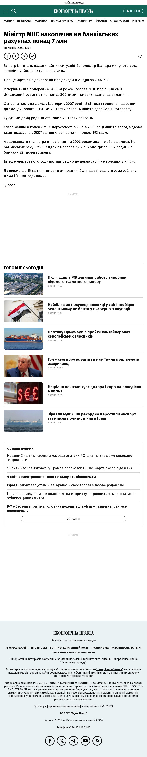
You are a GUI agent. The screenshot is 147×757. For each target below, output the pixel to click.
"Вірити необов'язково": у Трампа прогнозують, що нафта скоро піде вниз (69, 468)
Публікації (24, 20)
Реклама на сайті (16, 647)
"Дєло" (9, 185)
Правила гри (84, 20)
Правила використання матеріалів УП (116, 647)
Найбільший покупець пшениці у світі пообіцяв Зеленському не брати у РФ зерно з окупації (91, 306)
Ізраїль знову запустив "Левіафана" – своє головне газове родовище (65, 485)
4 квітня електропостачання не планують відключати (51, 477)
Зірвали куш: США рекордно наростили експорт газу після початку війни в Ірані (92, 416)
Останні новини (20, 448)
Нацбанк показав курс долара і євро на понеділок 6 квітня (94, 389)
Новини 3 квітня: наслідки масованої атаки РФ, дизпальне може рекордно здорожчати (69, 457)
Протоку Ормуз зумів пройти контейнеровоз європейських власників (89, 334)
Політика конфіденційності (69, 647)
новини (8, 20)
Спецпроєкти (119, 20)
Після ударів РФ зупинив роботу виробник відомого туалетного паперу (87, 279)
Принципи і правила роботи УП (73, 652)
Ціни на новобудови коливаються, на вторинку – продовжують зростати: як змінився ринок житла (71, 496)
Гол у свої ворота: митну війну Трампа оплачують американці (93, 361)
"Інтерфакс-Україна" (109, 669)
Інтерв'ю (138, 20)
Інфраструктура (61, 20)
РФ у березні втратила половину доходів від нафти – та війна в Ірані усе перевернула (67, 508)
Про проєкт (39, 647)
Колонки (40, 20)
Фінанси (101, 20)
